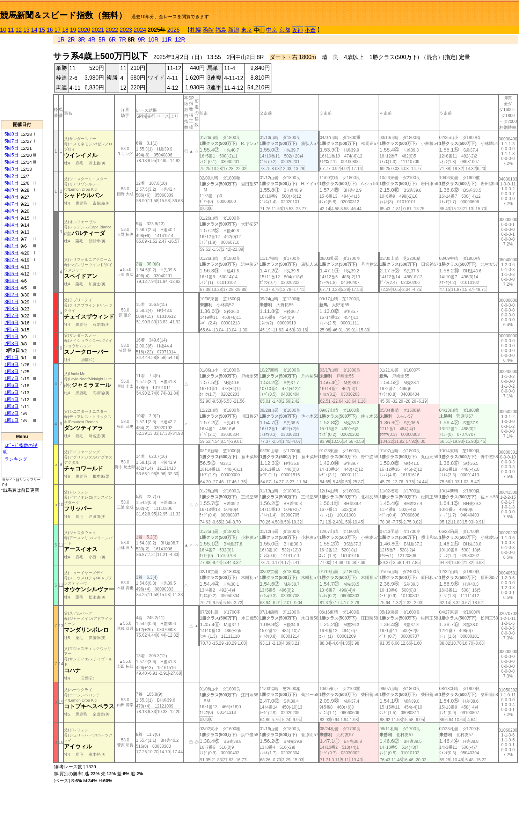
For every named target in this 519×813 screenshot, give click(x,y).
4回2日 (12, 238)
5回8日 (12, 134)
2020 (84, 30)
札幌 (195, 30)
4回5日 (12, 217)
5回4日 (12, 161)
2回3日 (12, 343)
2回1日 (12, 357)
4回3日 (12, 231)
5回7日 (12, 141)
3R (81, 40)
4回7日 (12, 203)
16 (50, 30)
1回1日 (12, 420)
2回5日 (12, 329)
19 (73, 30)
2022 (112, 30)
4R (91, 40)
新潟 (233, 30)
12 (19, 30)
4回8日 (12, 196)
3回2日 (12, 294)
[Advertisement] (22, 77)
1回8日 (12, 371)
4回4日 (12, 224)
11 (11, 30)
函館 (208, 30)
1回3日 (12, 406)
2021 (98, 30)
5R (101, 40)
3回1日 (12, 301)
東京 (246, 30)
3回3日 (12, 287)
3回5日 (12, 273)
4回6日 (12, 210)
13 (26, 30)
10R (153, 40)
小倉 (310, 30)
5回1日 (12, 182)
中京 (271, 30)
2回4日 (12, 336)
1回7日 (12, 378)
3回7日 (12, 259)
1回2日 (12, 413)
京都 (284, 30)
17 (57, 30)
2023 (126, 30)
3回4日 (12, 280)
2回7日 (12, 315)
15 (42, 30)
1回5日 (12, 392)
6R (112, 40)
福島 (221, 30)
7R (122, 40)
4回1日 (12, 245)
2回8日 (12, 308)
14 (34, 30)
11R (166, 40)
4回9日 (12, 189)
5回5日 (12, 155)
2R (71, 40)
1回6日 (12, 385)
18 (65, 30)
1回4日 (12, 399)
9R (141, 40)
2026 (173, 30)
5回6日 (12, 148)
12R (180, 40)
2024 (140, 30)
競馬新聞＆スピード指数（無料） (63, 15)
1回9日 (12, 364)
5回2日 (12, 175)
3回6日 (12, 266)
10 (3, 30)
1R (61, 40)
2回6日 (12, 322)
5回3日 (12, 168)
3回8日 (12, 252)
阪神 (297, 30)
